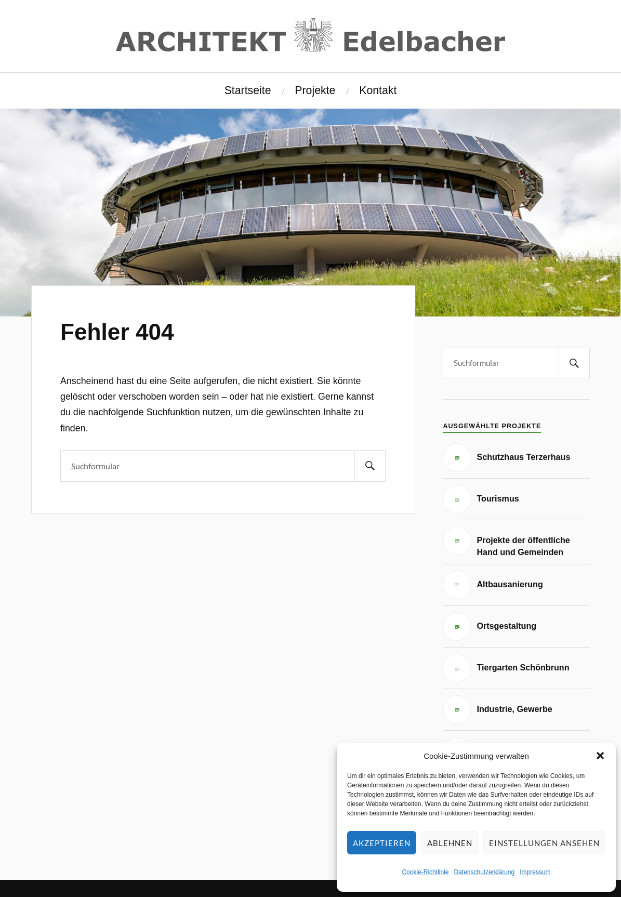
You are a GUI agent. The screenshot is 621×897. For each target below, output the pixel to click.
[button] (600, 755)
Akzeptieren (382, 843)
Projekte (315, 90)
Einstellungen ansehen (544, 843)
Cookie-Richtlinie (425, 872)
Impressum (535, 872)
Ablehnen (449, 843)
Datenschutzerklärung (484, 872)
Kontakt (378, 90)
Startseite (247, 90)
